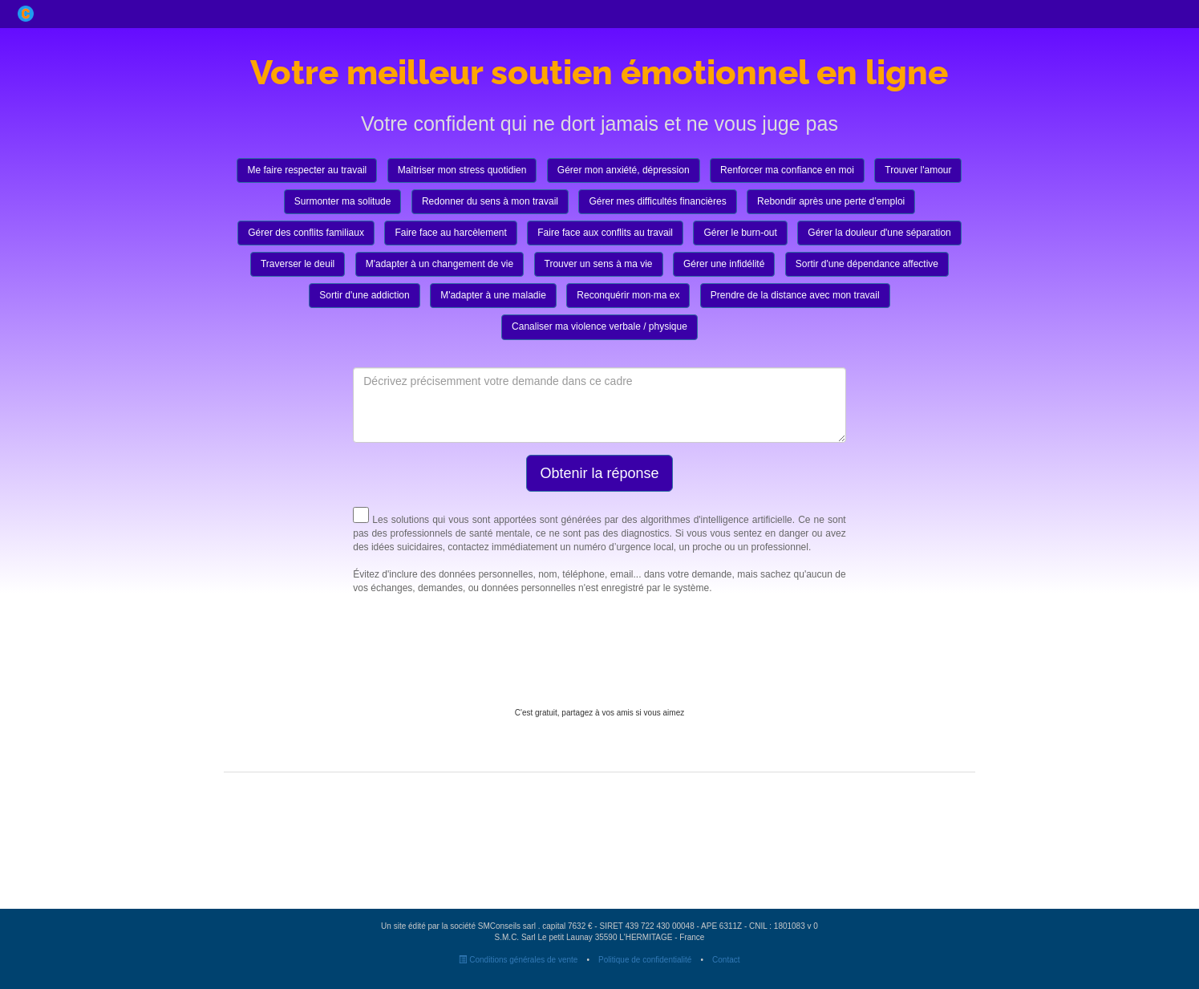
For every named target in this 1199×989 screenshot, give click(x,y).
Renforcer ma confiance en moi (787, 170)
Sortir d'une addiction (364, 295)
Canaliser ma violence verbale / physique (599, 326)
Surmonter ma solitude (342, 201)
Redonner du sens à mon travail (490, 201)
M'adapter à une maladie (493, 295)
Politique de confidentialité (644, 959)
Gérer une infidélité (723, 264)
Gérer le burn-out (739, 232)
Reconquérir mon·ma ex (628, 295)
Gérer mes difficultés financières (657, 201)
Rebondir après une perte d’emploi (831, 201)
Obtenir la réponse (599, 473)
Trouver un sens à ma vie (599, 264)
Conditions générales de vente (518, 959)
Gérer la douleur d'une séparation (879, 232)
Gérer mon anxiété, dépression (623, 170)
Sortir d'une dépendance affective (867, 264)
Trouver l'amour (918, 170)
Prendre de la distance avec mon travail (795, 295)
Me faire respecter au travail (307, 170)
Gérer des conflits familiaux (306, 232)
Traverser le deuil (297, 264)
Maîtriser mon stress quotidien (462, 170)
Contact (725, 959)
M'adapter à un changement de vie (439, 264)
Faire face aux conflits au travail (605, 232)
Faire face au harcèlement (450, 232)
